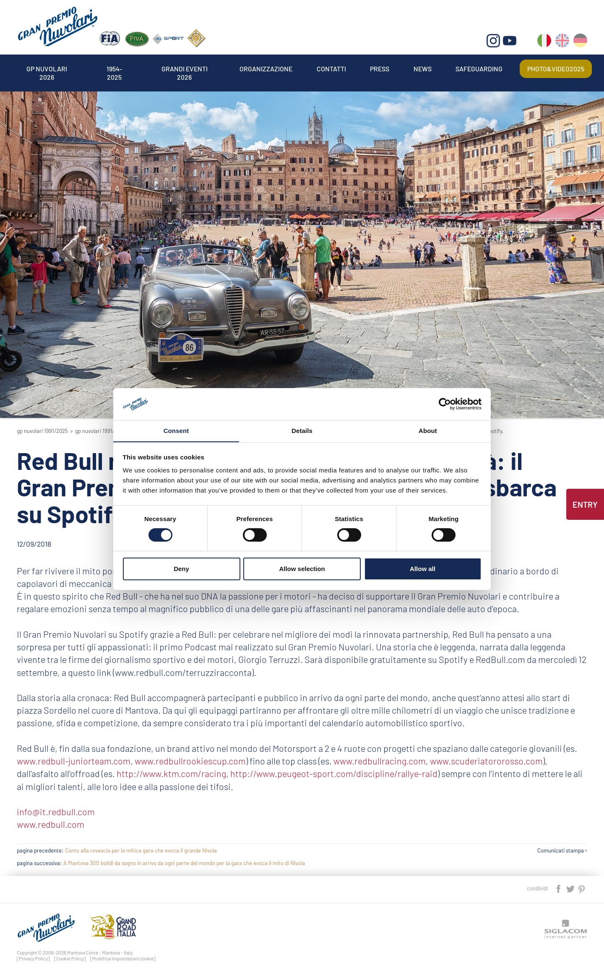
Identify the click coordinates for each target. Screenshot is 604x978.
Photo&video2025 (555, 69)
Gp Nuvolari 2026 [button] (46, 69)
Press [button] (380, 69)
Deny (181, 569)
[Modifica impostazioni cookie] (123, 958)
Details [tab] (302, 430)
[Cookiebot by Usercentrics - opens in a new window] (445, 403)
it (544, 42)
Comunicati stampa (560, 850)
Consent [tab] (176, 430)
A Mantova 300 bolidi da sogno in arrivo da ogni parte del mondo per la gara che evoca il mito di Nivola (184, 863)
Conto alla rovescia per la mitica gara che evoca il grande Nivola (141, 850)
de (580, 42)
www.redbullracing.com (379, 760)
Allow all (422, 569)
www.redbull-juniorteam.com (73, 760)
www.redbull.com (50, 824)
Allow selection (302, 569)
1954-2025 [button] (114, 69)
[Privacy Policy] (33, 958)
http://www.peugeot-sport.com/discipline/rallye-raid (333, 773)
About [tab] (428, 430)
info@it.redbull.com (56, 811)
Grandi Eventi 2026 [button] (185, 69)
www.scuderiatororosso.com (485, 760)
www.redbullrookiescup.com (189, 760)
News (423, 69)
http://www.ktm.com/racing (171, 773)
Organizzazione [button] (266, 69)
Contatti (331, 69)
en (562, 42)
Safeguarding (479, 69)
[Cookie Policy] (70, 958)
